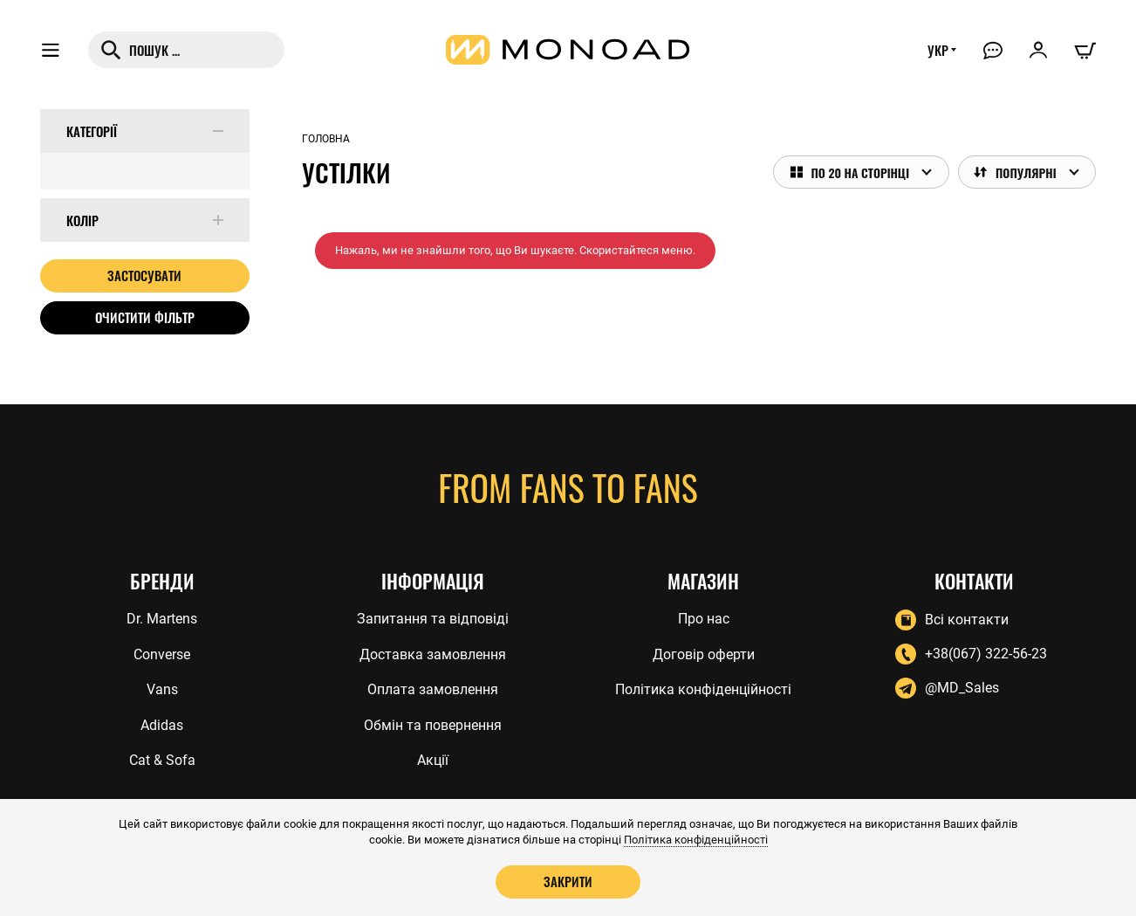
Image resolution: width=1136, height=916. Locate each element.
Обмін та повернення (433, 725)
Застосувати (144, 275)
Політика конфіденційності (703, 689)
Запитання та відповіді (433, 618)
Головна (326, 139)
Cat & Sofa (162, 760)
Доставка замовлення (432, 654)
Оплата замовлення (432, 689)
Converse (161, 654)
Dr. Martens (162, 618)
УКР (937, 49)
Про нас (703, 618)
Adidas (161, 725)
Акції (432, 760)
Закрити (568, 881)
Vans (162, 689)
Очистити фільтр (145, 317)
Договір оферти (704, 654)
